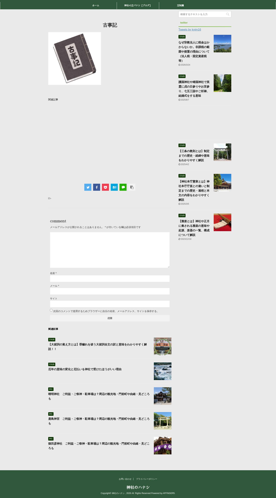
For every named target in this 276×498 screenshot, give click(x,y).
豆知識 (180, 5)
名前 (53, 273)
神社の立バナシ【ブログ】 (138, 5)
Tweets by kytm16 (189, 29)
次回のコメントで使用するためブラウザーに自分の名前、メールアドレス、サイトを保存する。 (106, 311)
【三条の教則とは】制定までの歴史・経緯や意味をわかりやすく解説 (193, 156)
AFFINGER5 (169, 493)
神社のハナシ (138, 488)
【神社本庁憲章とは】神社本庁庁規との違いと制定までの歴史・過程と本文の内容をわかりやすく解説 (193, 190)
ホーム (95, 5)
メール (54, 285)
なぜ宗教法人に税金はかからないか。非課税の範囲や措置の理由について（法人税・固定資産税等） (193, 51)
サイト (53, 298)
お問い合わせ (125, 479)
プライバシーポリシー (146, 479)
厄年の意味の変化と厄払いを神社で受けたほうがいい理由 (84, 369)
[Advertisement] (109, 141)
